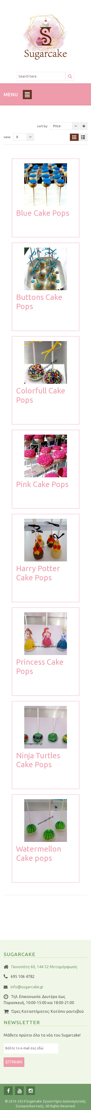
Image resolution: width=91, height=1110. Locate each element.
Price (66, 126)
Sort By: (42, 126)
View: (7, 137)
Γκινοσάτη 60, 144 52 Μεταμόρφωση (44, 967)
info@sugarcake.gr (26, 987)
